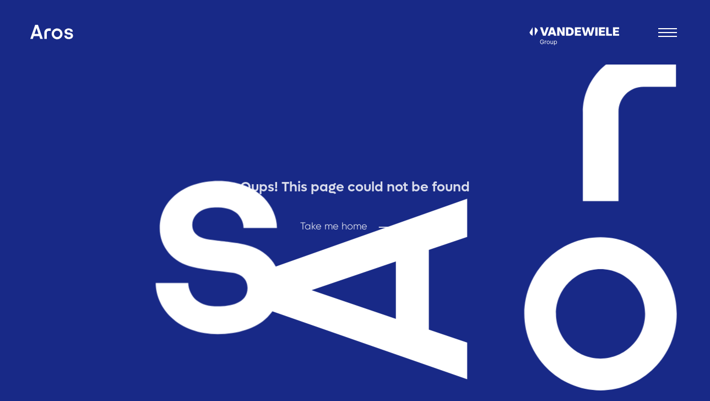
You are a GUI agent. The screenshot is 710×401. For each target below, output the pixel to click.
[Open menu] (667, 32)
